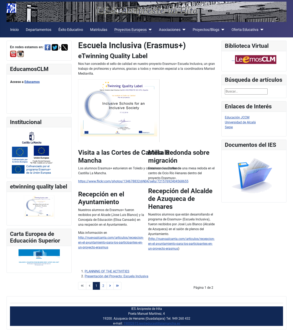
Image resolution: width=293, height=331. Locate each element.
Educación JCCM (237, 117)
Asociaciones (169, 30)
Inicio (14, 30)
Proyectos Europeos (130, 30)
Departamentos (38, 30)
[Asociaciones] (183, 29)
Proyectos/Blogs (206, 30)
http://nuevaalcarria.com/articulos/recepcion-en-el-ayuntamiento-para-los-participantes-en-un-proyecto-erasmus (111, 242)
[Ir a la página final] (117, 286)
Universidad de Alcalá (240, 122)
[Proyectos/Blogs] (221, 29)
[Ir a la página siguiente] (110, 286)
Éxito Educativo (70, 30)
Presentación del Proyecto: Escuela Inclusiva (116, 276)
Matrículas (98, 30)
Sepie (229, 127)
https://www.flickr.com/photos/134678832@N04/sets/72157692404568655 (133, 181)
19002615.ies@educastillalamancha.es (152, 323)
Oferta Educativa (245, 30)
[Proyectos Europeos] (149, 29)
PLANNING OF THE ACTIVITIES (107, 271)
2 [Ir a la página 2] (103, 286)
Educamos (32, 82)
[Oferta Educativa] (260, 29)
